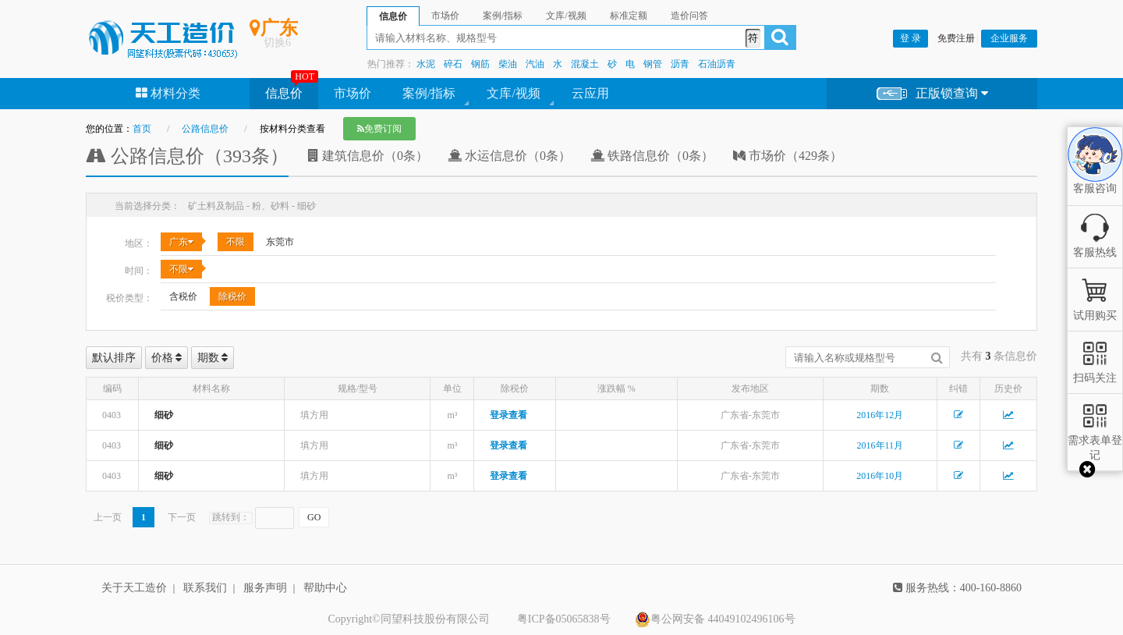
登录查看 (508, 415)
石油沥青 (716, 64)
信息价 (284, 93)
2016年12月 (879, 415)
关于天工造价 (134, 588)
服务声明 (265, 588)
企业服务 (1009, 38)
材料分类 (168, 93)
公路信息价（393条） (187, 156)
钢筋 (480, 64)
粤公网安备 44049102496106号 (715, 619)
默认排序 (114, 358)
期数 (212, 358)
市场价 (352, 93)
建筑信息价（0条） (368, 155)
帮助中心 (325, 588)
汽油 (535, 64)
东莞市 (280, 241)
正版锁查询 (932, 94)
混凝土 (585, 64)
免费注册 (956, 38)
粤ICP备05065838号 (564, 619)
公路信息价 (205, 128)
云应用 (590, 93)
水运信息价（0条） (509, 155)
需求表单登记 (1095, 440)
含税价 (183, 296)
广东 (181, 241)
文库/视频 (513, 93)
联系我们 (205, 588)
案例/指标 (428, 93)
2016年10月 (879, 475)
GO (314, 517)
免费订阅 (379, 128)
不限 (235, 241)
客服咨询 (1095, 175)
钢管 (652, 64)
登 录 (910, 38)
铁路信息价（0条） (652, 155)
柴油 (507, 64)
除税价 (232, 296)
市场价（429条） (787, 155)
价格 (166, 358)
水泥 (425, 64)
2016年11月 (880, 445)
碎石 (453, 64)
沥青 (680, 64)
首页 (142, 128)
